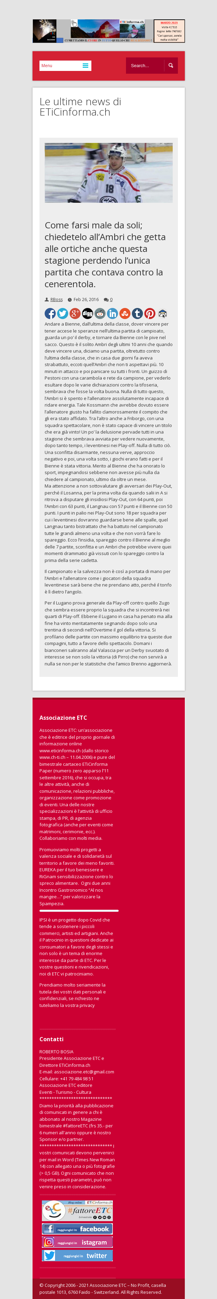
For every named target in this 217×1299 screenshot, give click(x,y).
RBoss (57, 299)
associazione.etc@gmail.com (84, 1072)
